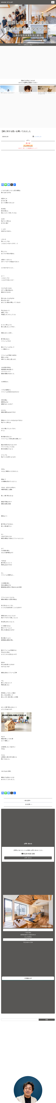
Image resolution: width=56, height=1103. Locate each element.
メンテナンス (37, 136)
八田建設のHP (28, 978)
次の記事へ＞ (28, 804)
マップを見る (28, 936)
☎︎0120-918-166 (28, 854)
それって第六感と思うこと (25, 92)
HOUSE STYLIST (7, 2)
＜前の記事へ (27, 800)
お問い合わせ (28, 857)
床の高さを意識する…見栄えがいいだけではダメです (46, 93)
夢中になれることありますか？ (7, 92)
